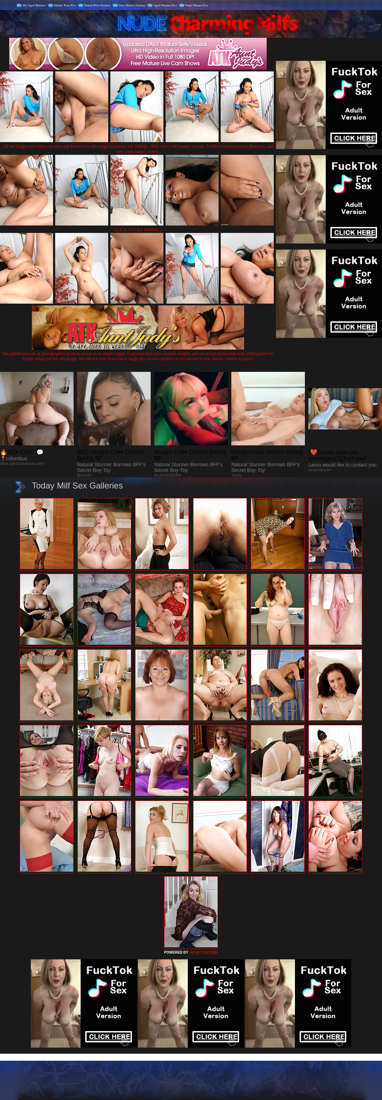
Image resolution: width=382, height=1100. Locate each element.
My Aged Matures (34, 5)
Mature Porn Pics (65, 5)
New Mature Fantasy (132, 5)
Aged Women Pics (165, 5)
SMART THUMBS (203, 952)
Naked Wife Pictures (97, 5)
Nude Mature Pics (196, 5)
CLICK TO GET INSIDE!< (138, 229)
